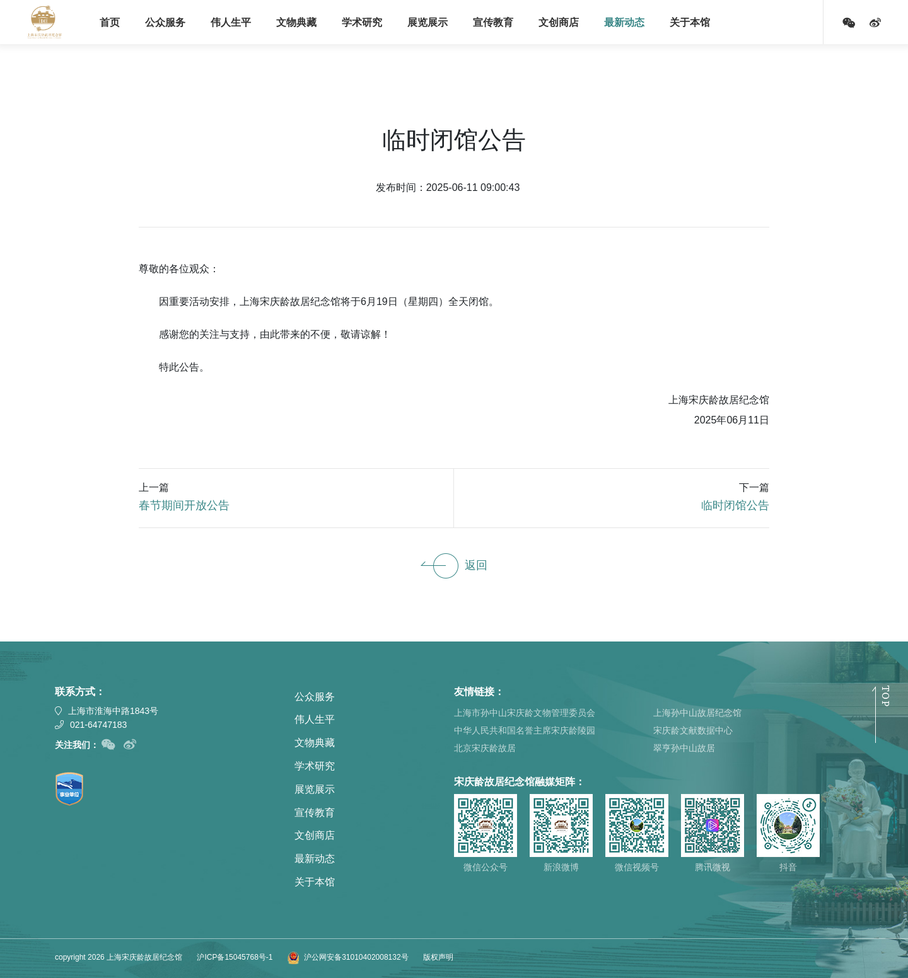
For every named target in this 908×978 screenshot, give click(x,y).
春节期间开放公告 (184, 505)
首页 (110, 22)
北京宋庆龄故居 (485, 748)
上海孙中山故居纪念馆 (697, 713)
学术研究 (362, 22)
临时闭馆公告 (735, 505)
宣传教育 (493, 22)
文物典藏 (296, 22)
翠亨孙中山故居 (684, 748)
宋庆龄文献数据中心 (693, 730)
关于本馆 (690, 22)
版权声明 (438, 957)
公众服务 (165, 22)
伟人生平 (231, 22)
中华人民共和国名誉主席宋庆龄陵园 (524, 730)
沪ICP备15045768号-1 (234, 957)
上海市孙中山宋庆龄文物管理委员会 (524, 713)
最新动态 (624, 22)
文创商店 (558, 22)
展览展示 (427, 22)
